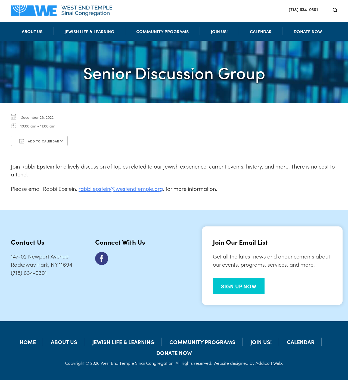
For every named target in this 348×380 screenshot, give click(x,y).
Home (28, 341)
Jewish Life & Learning (89, 31)
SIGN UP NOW (238, 286)
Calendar (261, 31)
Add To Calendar (39, 141)
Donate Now (308, 31)
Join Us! (219, 31)
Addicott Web (269, 363)
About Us (32, 31)
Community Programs (162, 31)
